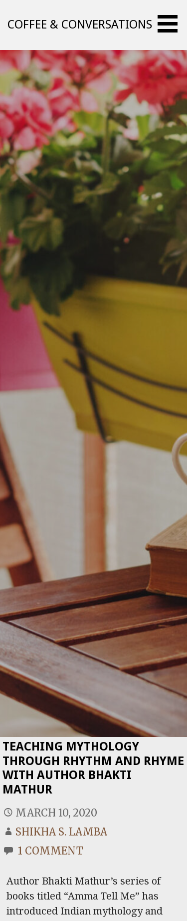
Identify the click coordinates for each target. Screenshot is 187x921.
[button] (171, 23)
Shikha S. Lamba (61, 832)
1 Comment (50, 850)
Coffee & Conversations (79, 25)
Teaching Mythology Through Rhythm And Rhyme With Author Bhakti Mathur (93, 768)
